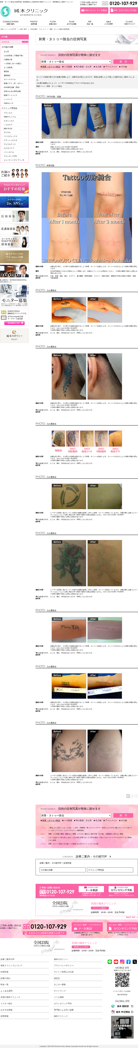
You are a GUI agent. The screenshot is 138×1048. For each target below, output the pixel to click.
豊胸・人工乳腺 (53, 834)
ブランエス (8, 113)
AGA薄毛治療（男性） (12, 87)
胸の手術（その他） (98, 834)
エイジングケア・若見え (98, 828)
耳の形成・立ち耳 (84, 67)
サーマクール (122, 837)
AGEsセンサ (8, 103)
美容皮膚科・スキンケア (38, 29)
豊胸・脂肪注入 (66, 834)
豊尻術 (6, 71)
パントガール (9, 152)
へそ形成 (68, 67)
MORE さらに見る (81, 947)
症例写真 (33, 23)
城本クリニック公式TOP (8, 29)
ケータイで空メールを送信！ (122, 991)
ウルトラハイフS (110, 837)
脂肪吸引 (109, 834)
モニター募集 (60, 984)
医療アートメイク (10, 95)
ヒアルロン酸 (112, 828)
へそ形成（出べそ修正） (13, 64)
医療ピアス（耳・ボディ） (14, 83)
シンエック (8, 99)
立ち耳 (79, 844)
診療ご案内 (12, 23)
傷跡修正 (7, 75)
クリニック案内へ (100, 908)
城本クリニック (61, 1016)
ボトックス (122, 828)
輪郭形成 (80, 830)
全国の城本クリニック (10, 997)
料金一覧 (90, 23)
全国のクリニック (128, 23)
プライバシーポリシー (64, 965)
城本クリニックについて (11, 965)
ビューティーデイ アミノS (14, 160)
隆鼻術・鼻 (84, 828)
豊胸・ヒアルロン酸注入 (81, 834)
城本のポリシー (61, 959)
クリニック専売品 (96, 870)
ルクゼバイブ (9, 148)
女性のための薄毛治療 (12, 91)
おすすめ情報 (71, 23)
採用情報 (4, 1016)
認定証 (57, 978)
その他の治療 (47, 870)
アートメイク (111, 67)
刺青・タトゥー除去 (51, 67)
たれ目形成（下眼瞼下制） (14, 56)
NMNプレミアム (10, 117)
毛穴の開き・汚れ (96, 837)
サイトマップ (60, 991)
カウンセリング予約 (63, 1003)
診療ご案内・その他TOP (93, 856)
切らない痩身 (118, 834)
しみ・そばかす (53, 837)
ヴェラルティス (10, 144)
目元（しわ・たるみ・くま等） (68, 828)
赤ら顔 (63, 837)
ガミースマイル (10, 79)
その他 (124, 67)
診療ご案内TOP (8, 959)
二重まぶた (52, 828)
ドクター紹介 (6, 1003)
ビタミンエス (9, 121)
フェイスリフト (70, 830)
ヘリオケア (8, 125)
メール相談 (59, 997)
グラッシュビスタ (10, 140)
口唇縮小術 (8, 60)
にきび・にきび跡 (72, 837)
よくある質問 (109, 23)
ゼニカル (7, 132)
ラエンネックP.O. (10, 156)
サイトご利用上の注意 (64, 972)
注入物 (98, 67)
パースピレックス (10, 136)
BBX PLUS (8, 129)
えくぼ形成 (8, 67)
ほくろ (87, 837)
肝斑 (81, 837)
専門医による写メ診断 (64, 1010)
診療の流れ (53, 23)
